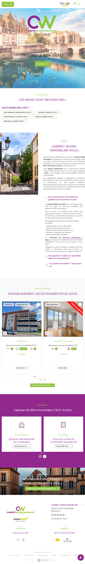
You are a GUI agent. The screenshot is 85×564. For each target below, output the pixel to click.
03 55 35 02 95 (58, 515)
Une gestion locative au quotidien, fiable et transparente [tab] (64, 257)
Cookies (76, 555)
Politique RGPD (64, 555)
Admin (54, 555)
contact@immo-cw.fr (59, 518)
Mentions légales (43, 555)
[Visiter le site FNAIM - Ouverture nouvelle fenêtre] (57, 540)
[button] (44, 379)
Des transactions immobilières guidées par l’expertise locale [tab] (63, 198)
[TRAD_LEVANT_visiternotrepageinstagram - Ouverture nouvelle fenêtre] (23, 540)
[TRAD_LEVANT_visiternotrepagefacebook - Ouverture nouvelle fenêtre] (18, 540)
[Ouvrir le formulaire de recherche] (42, 63)
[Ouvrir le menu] (8, 4)
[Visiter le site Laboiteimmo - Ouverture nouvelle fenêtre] (46, 560)
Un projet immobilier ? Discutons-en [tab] (65, 264)
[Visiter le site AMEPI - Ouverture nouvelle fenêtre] (67, 540)
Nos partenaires (29, 555)
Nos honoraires (15, 555)
